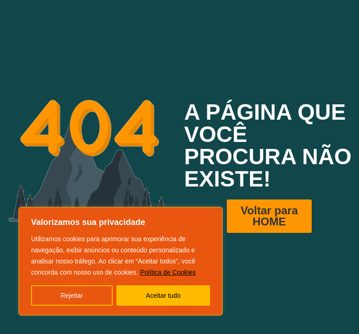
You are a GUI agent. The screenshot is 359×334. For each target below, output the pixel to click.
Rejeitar (72, 295)
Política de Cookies (168, 272)
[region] (121, 261)
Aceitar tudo (163, 295)
